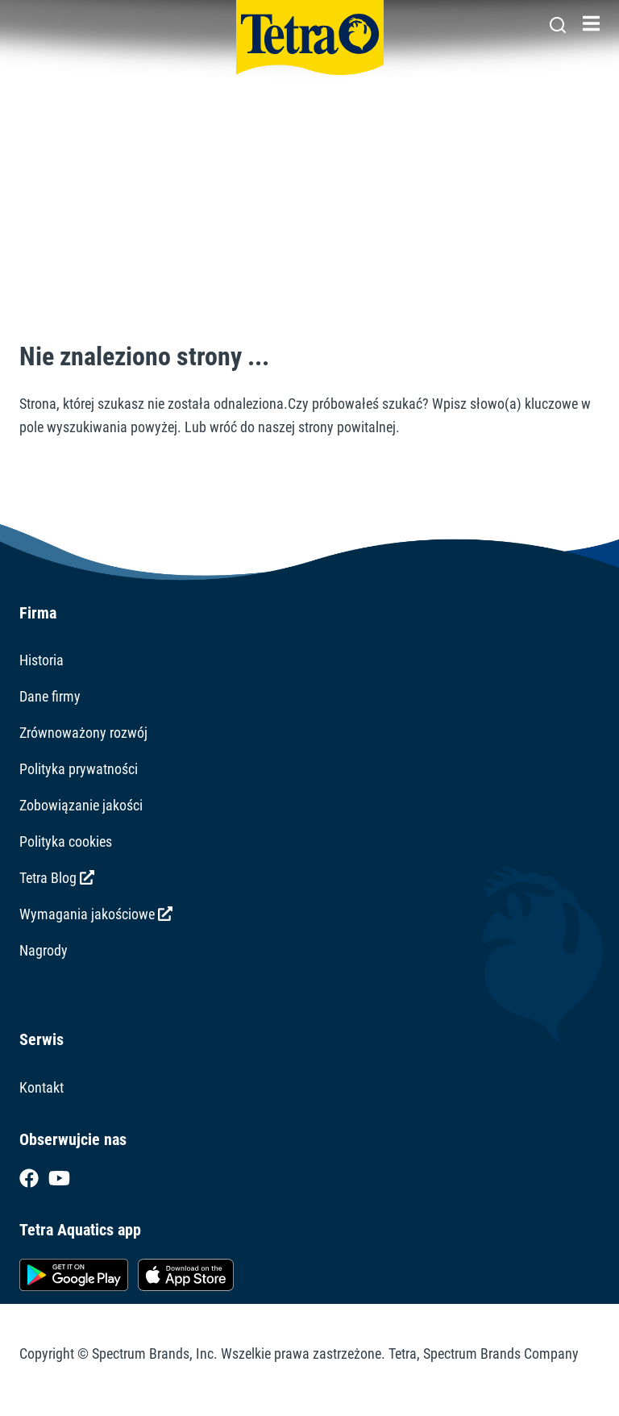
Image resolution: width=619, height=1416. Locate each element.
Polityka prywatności (78, 768)
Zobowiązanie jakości (81, 805)
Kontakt (41, 1087)
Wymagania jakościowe (95, 914)
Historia (41, 660)
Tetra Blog (56, 877)
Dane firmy (50, 696)
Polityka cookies (65, 841)
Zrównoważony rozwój (83, 732)
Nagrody (43, 950)
